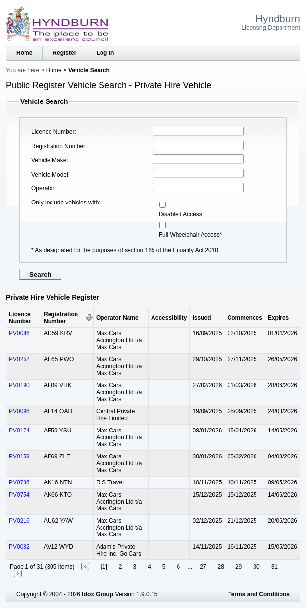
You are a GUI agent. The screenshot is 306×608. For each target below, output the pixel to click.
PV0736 (19, 482)
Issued (201, 317)
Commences (245, 317)
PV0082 (19, 546)
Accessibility (169, 317)
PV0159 (19, 456)
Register (64, 53)
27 (203, 566)
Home (24, 53)
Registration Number (58, 146)
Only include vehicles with (65, 202)
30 (256, 566)
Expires (278, 317)
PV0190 (19, 385)
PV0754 (19, 494)
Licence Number (52, 131)
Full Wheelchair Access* (190, 234)
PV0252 (19, 359)
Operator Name (117, 317)
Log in (105, 53)
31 (274, 566)
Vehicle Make (48, 160)
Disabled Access (180, 214)
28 (221, 566)
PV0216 (19, 520)
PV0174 (19, 430)
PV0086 (19, 333)
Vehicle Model (49, 174)
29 (238, 566)
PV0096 (19, 411)
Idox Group (97, 594)
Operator (42, 188)
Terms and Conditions (259, 594)
